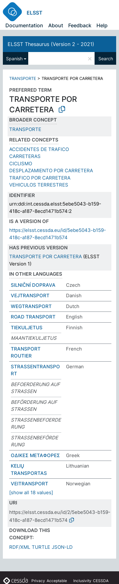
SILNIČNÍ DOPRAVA (33, 285)
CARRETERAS (25, 156)
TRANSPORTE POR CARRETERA (45, 256)
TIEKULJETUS (27, 328)
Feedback (79, 25)
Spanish (14, 58)
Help (102, 25)
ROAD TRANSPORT (33, 317)
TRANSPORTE (22, 78)
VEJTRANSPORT (30, 295)
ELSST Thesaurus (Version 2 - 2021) (51, 44)
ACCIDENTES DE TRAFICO (39, 149)
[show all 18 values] (31, 492)
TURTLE (41, 547)
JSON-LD (62, 547)
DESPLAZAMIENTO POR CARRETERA (51, 170)
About (55, 25)
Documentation (24, 25)
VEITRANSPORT (29, 484)
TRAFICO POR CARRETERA (39, 178)
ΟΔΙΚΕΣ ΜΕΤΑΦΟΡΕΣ (35, 455)
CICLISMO (20, 164)
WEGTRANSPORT (31, 306)
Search (105, 58)
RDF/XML (19, 547)
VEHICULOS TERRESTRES (38, 185)
